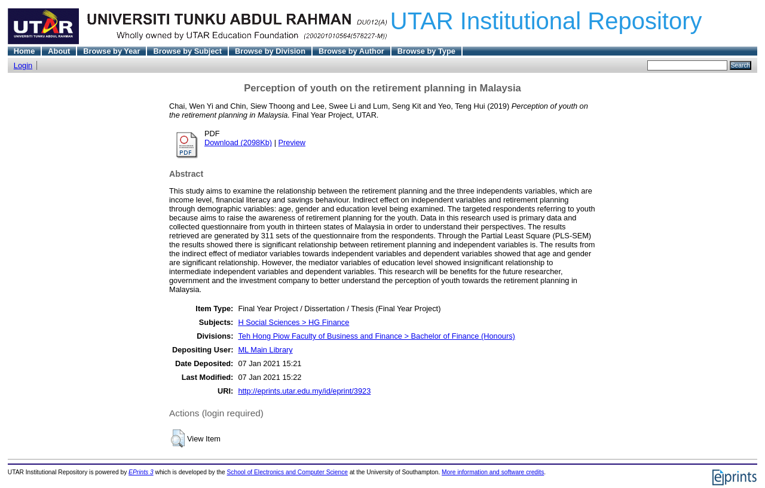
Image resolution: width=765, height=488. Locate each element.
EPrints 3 (141, 472)
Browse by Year (111, 51)
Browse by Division (270, 51)
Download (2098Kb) (238, 142)
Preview (292, 142)
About (59, 51)
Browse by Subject (187, 51)
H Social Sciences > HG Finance (293, 322)
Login (23, 65)
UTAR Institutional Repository (546, 21)
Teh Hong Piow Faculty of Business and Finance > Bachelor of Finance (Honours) (376, 336)
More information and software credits (493, 472)
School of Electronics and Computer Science (287, 472)
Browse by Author (351, 51)
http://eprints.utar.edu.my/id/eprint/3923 (304, 390)
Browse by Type (426, 51)
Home (24, 51)
